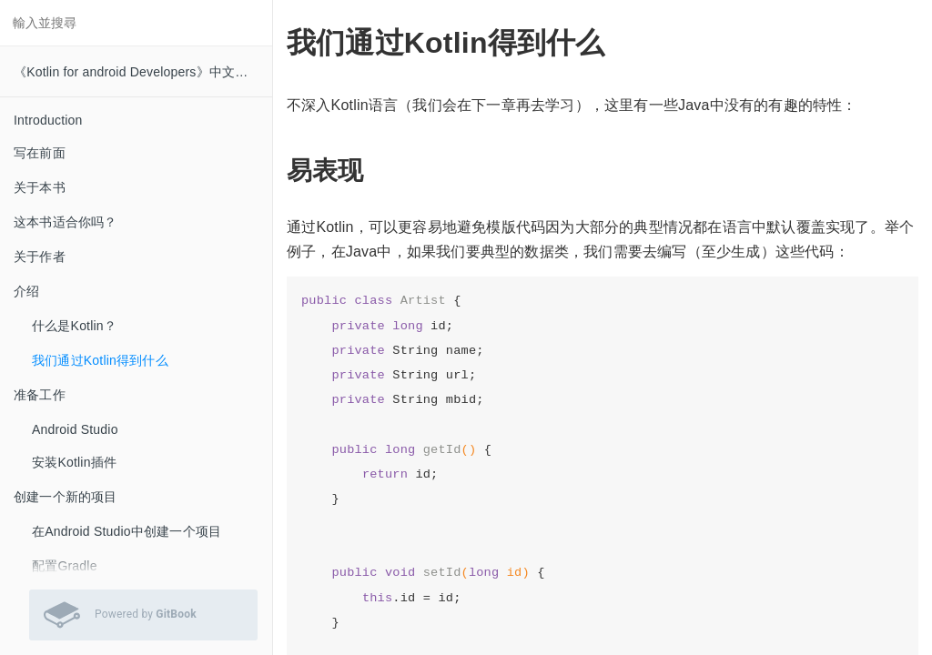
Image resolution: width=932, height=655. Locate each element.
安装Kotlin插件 (74, 462)
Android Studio (75, 429)
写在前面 (40, 153)
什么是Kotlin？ (74, 325)
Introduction (48, 120)
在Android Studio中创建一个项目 (126, 531)
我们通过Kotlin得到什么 (100, 360)
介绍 (26, 291)
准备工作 (40, 395)
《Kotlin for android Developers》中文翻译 (137, 72)
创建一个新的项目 (65, 496)
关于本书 (40, 187)
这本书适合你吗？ (65, 222)
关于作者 (40, 256)
